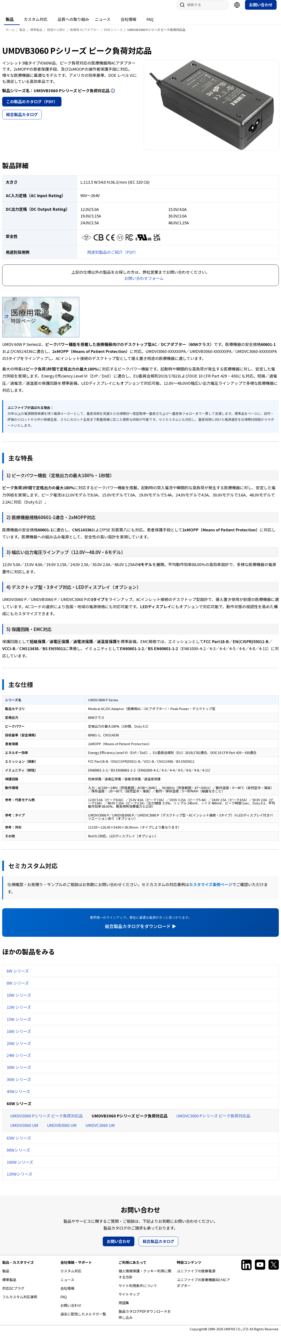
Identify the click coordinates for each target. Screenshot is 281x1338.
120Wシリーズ (19, 1178)
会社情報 (128, 23)
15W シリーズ (19, 1023)
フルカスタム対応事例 (19, 1301)
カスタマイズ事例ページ (210, 889)
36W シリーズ (19, 1083)
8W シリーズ (18, 987)
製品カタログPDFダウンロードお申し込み (145, 1318)
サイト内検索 (181, 9)
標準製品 (9, 1284)
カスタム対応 (35, 23)
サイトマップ (129, 1298)
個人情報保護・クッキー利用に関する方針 (145, 1278)
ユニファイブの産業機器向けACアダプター (203, 1287)
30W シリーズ (19, 1071)
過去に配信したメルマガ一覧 (83, 1318)
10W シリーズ (19, 999)
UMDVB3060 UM (62, 1129)
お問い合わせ (261, 9)
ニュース (102, 23)
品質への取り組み (73, 23)
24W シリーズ (19, 1059)
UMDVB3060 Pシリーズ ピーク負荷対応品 (130, 1120)
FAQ (149, 23)
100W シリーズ (20, 1166)
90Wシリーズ (18, 1154)
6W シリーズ (18, 975)
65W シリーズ (19, 1142)
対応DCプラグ (13, 1292)
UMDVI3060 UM (24, 1129)
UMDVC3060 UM (100, 1129)
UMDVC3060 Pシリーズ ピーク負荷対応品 (213, 1120)
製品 (10, 23)
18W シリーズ (19, 1035)
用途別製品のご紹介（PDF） (112, 256)
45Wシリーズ (18, 1096)
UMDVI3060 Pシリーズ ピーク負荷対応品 (46, 1120)
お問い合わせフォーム (144, 282)
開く (113, 95)
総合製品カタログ (22, 119)
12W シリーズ (19, 1011)
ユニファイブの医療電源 (196, 1275)
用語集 (124, 1307)
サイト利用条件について (138, 1290)
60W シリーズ (19, 1108)
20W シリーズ (19, 1047)
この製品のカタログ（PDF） (32, 106)
